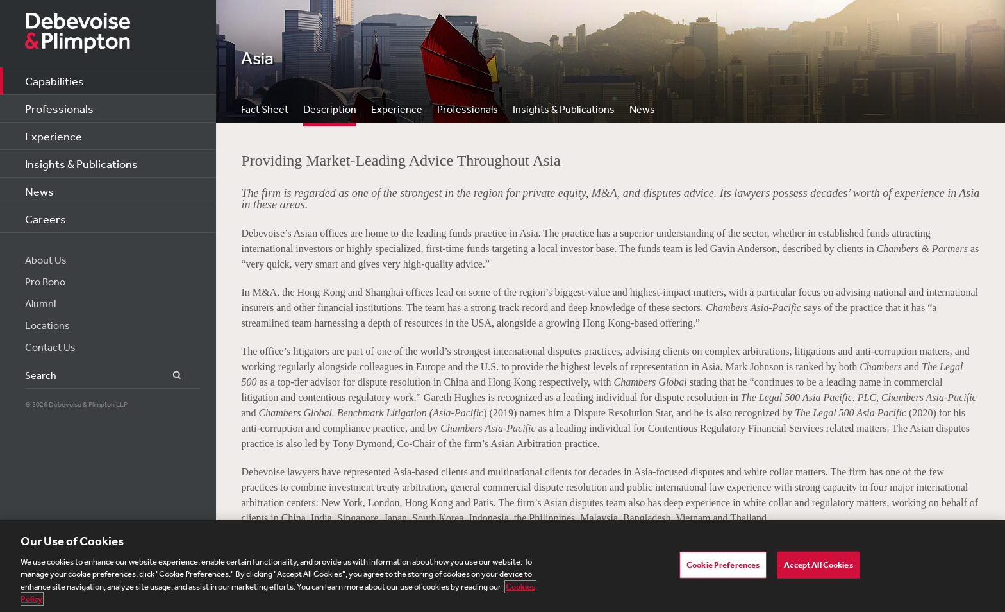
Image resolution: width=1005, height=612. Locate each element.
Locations (47, 325)
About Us (46, 259)
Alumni (40, 303)
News (39, 191)
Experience (53, 136)
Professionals (59, 108)
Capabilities (54, 81)
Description (329, 109)
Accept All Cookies (818, 564)
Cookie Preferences (723, 564)
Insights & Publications (81, 164)
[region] (502, 566)
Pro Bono (45, 281)
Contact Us (50, 347)
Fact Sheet (264, 109)
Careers (45, 219)
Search (169, 376)
